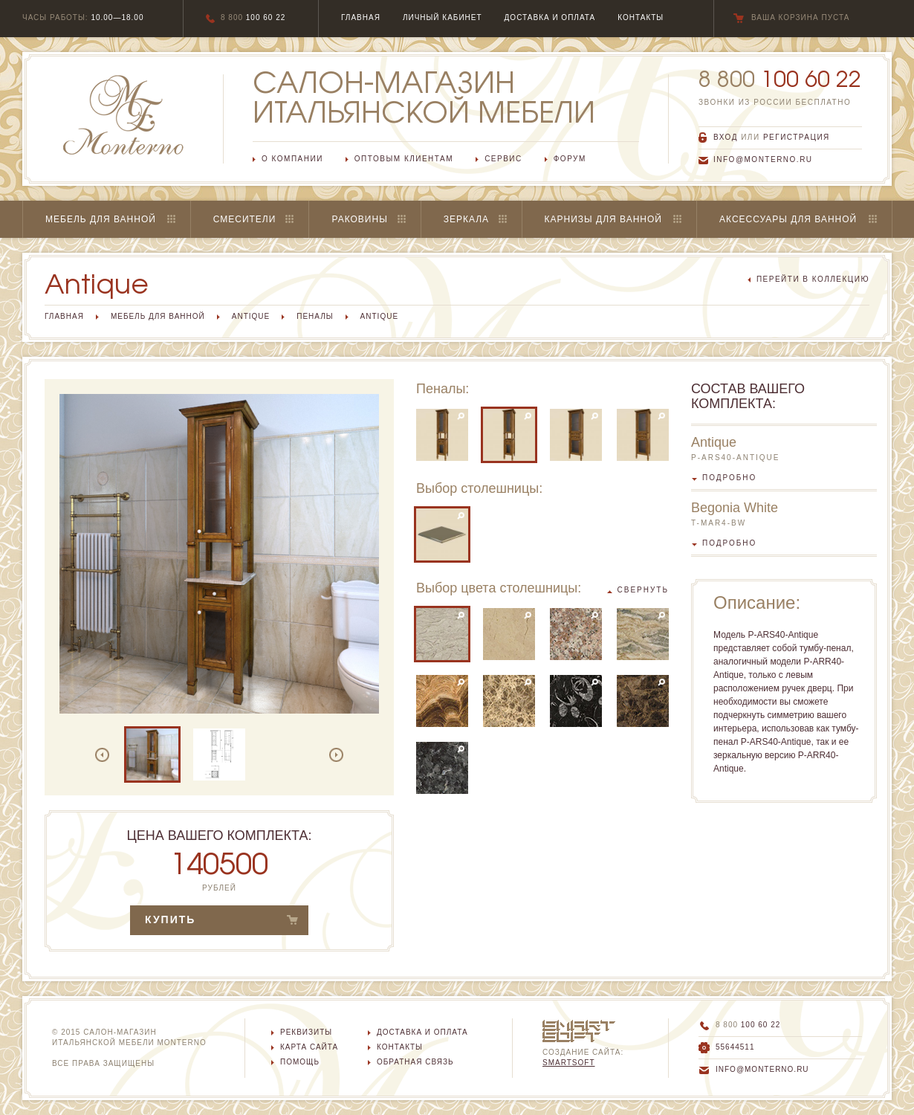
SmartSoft (568, 1063)
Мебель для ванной (100, 219)
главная (360, 17)
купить (170, 919)
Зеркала (466, 219)
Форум (570, 159)
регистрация (796, 137)
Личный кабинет (442, 17)
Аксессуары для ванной (788, 219)
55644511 (735, 1047)
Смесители (244, 219)
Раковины (359, 219)
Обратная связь (415, 1062)
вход (725, 137)
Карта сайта (309, 1047)
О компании (292, 159)
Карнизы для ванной (603, 219)
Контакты (400, 1047)
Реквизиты (306, 1032)
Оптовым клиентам (403, 159)
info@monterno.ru (763, 159)
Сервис (503, 159)
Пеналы (314, 316)
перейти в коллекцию (812, 279)
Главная (64, 316)
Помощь (300, 1062)
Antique (251, 316)
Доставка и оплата (422, 1032)
